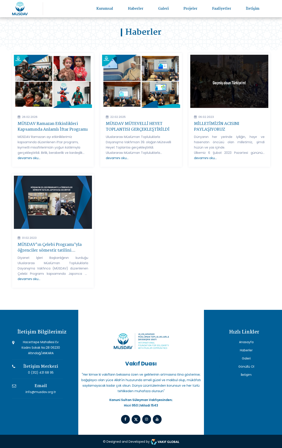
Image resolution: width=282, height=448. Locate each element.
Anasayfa (246, 342)
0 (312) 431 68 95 (41, 372)
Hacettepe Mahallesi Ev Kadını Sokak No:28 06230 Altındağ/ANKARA (41, 347)
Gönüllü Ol (246, 366)
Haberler (135, 8)
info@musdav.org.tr (41, 392)
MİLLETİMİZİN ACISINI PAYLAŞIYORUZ (216, 126)
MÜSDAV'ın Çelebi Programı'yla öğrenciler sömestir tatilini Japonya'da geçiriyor (50, 250)
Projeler (190, 8)
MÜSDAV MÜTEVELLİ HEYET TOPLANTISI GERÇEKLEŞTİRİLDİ (138, 126)
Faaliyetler (221, 8)
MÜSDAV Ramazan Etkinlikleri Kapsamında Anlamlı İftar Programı (53, 126)
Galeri (163, 8)
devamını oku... (29, 158)
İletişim (253, 8)
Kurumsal (104, 8)
